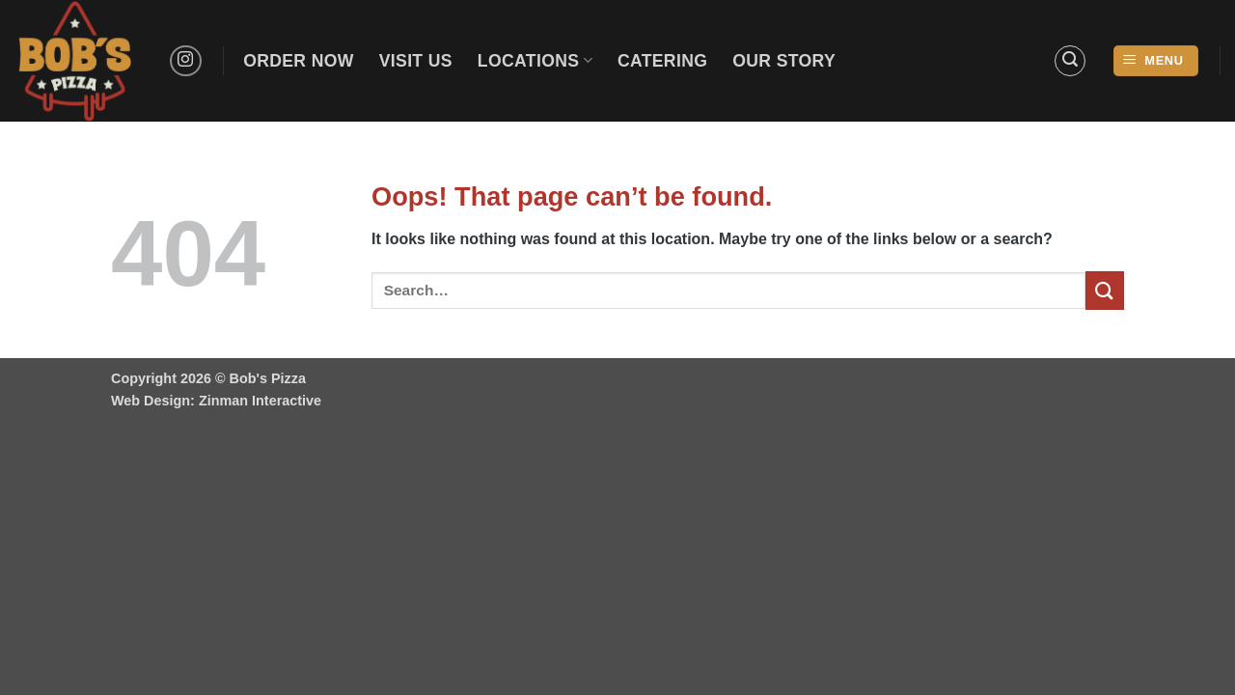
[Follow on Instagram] (186, 61)
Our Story (784, 60)
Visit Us (416, 60)
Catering (662, 60)
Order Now (298, 60)
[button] (1070, 60)
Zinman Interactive (260, 400)
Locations (535, 60)
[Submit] (1104, 290)
